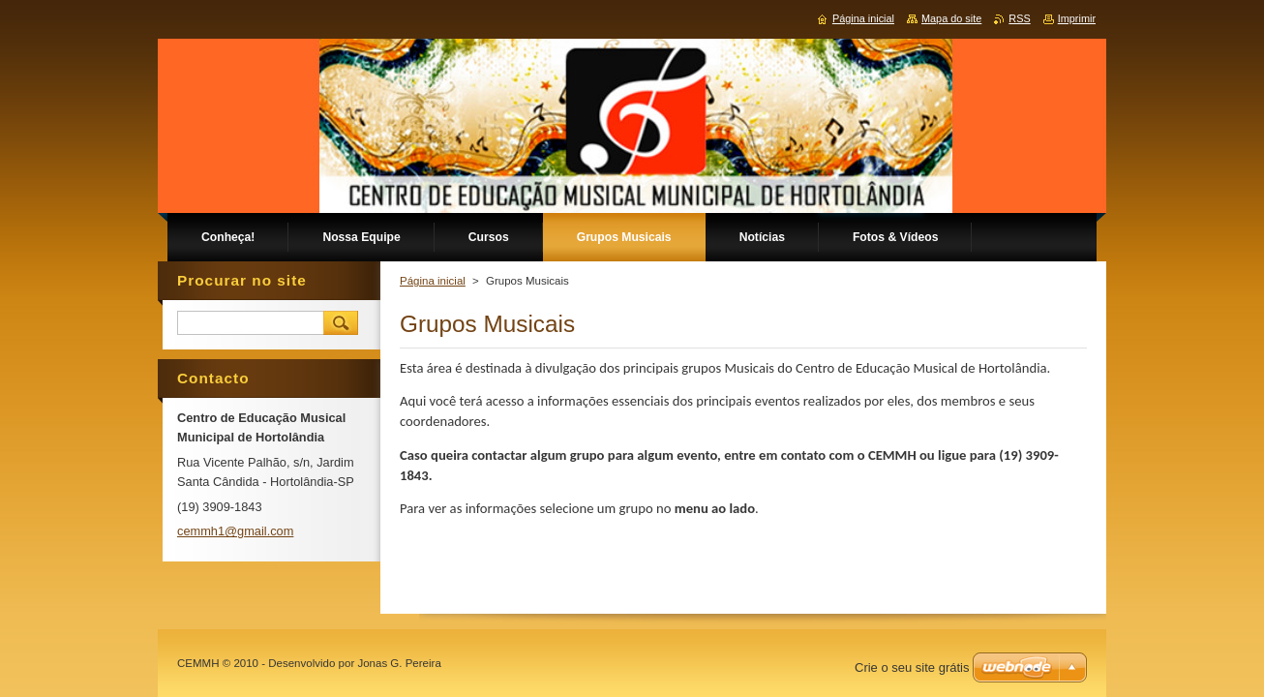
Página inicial (433, 281)
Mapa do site (951, 18)
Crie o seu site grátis (912, 667)
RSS (1019, 18)
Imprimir (1077, 18)
